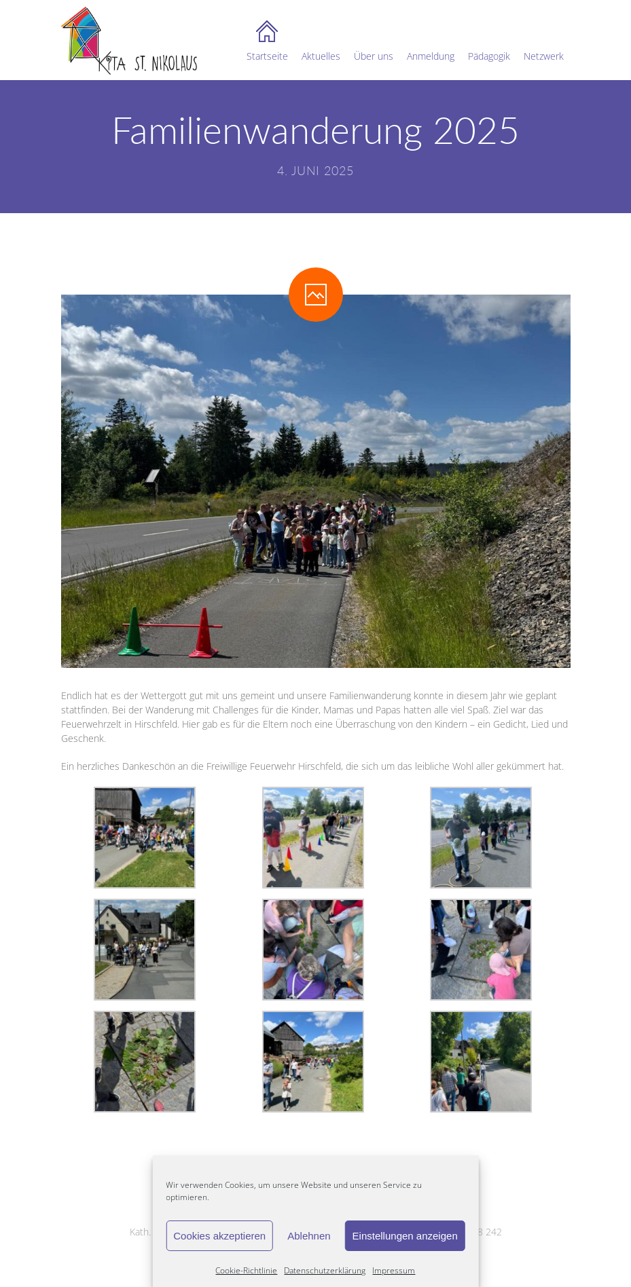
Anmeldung (430, 41)
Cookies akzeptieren (219, 1236)
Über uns (373, 41)
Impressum (393, 1270)
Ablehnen (308, 1236)
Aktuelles (321, 41)
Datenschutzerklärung (324, 1270)
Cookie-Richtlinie (246, 1270)
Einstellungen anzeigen (405, 1236)
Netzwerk (544, 41)
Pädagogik (489, 41)
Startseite (267, 41)
